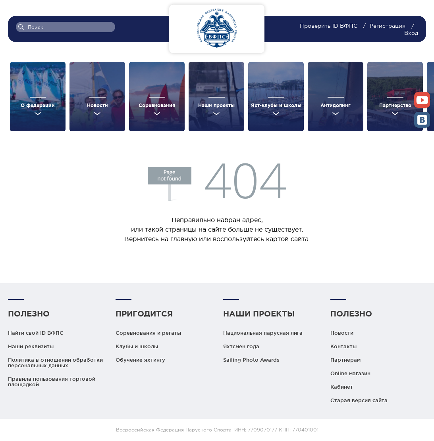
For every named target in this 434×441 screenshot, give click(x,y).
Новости (341, 333)
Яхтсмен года (241, 346)
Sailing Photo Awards (251, 359)
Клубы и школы (137, 346)
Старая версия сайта (359, 400)
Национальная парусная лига (263, 333)
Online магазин (350, 373)
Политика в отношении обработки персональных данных (55, 362)
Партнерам (345, 359)
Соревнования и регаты (148, 333)
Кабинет (341, 386)
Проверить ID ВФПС (329, 26)
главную (183, 238)
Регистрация (387, 26)
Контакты (343, 346)
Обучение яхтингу (140, 359)
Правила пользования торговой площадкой (51, 381)
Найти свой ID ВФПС (36, 333)
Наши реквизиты (31, 346)
